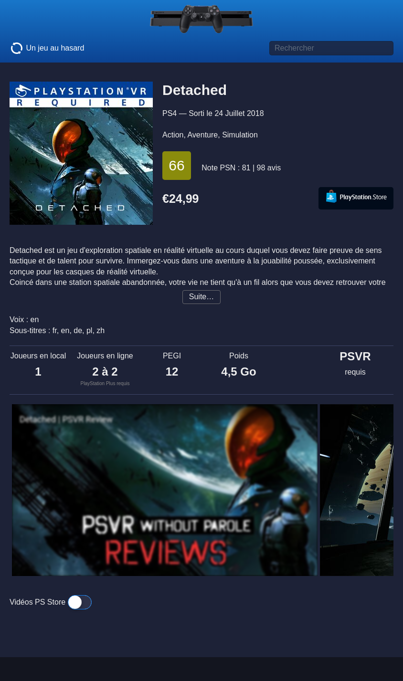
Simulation (240, 135)
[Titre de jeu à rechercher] (331, 48)
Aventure (202, 135)
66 (176, 165)
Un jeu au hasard (47, 48)
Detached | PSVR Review (66, 419)
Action (172, 135)
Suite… (201, 297)
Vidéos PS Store (51, 602)
